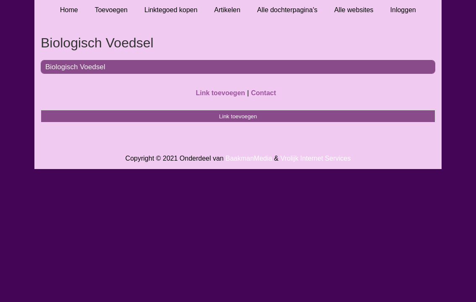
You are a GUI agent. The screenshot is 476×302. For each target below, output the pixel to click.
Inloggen (403, 9)
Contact (263, 92)
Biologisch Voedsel (75, 67)
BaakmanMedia (248, 158)
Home (69, 9)
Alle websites (353, 9)
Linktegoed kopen (170, 9)
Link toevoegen (220, 92)
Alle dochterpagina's (287, 9)
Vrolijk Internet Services (315, 158)
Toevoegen (111, 9)
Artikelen (227, 9)
